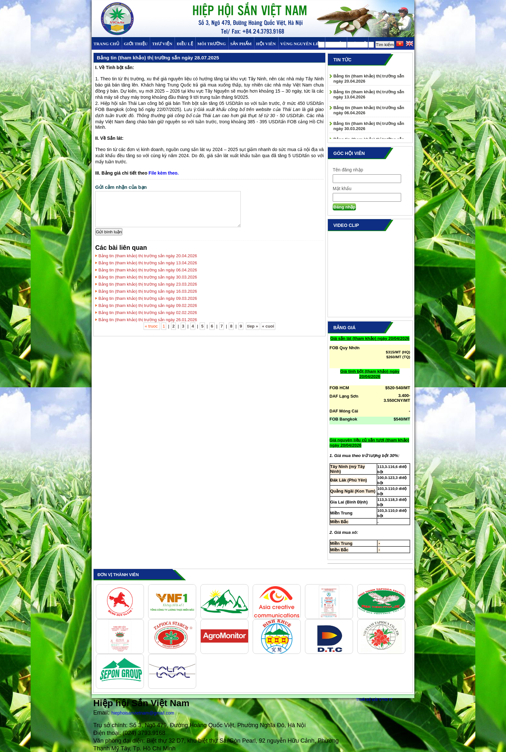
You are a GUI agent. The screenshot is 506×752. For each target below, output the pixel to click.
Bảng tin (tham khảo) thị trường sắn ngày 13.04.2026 (147, 262)
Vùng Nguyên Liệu (301, 43)
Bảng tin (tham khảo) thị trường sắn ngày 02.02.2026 (147, 312)
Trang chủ (106, 43)
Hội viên (266, 43)
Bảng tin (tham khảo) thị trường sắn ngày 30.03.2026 (147, 277)
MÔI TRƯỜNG (211, 43)
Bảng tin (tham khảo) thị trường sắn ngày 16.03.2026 (147, 291)
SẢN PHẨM (241, 43)
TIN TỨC (336, 43)
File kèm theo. (163, 173)
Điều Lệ (185, 43)
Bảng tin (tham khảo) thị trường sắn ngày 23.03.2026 (147, 284)
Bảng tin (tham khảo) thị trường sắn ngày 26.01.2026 (147, 319)
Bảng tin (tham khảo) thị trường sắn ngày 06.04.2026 (147, 270)
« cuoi (268, 326)
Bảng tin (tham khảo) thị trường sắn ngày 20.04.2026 (147, 255)
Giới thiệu (135, 43)
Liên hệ (357, 43)
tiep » (252, 326)
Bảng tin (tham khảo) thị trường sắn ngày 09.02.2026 (147, 305)
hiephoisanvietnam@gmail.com (142, 713)
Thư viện (162, 43)
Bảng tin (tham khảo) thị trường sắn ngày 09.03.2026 (147, 298)
